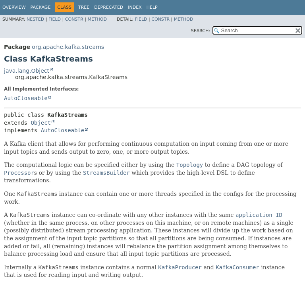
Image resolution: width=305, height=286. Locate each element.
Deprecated (108, 7)
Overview (14, 7)
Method (97, 19)
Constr (74, 19)
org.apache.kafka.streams (68, 47)
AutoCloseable (26, 98)
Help (152, 7)
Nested (35, 19)
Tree (83, 7)
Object (41, 123)
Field (54, 19)
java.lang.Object (26, 71)
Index (134, 7)
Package (41, 7)
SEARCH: (200, 30)
